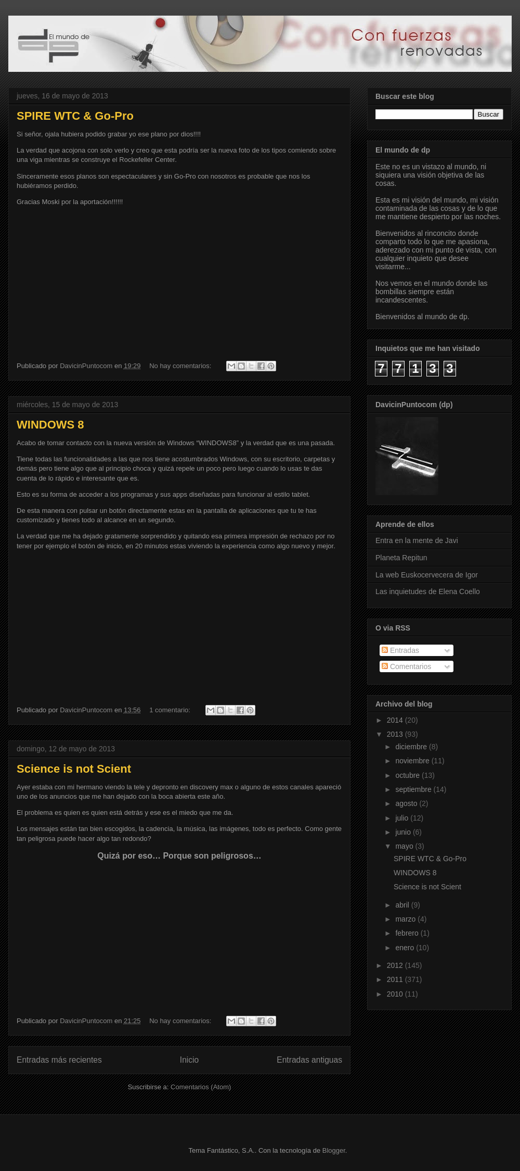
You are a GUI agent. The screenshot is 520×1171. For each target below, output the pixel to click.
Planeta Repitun (401, 557)
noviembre (413, 761)
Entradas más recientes (59, 1059)
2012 (396, 965)
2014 (396, 720)
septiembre (414, 789)
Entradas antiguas (309, 1059)
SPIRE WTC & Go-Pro (75, 115)
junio (403, 832)
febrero (407, 933)
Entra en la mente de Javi (416, 540)
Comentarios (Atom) (201, 1087)
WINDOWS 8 (50, 424)
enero (405, 947)
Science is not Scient (74, 768)
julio (402, 818)
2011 (396, 979)
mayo (405, 846)
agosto (407, 803)
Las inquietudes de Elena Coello (427, 591)
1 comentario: (170, 710)
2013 (396, 734)
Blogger (333, 1150)
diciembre (412, 746)
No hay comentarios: (181, 366)
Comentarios (406, 666)
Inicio (189, 1059)
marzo (406, 919)
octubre (408, 775)
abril (403, 905)
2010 (396, 994)
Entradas (400, 650)
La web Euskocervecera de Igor (426, 575)
